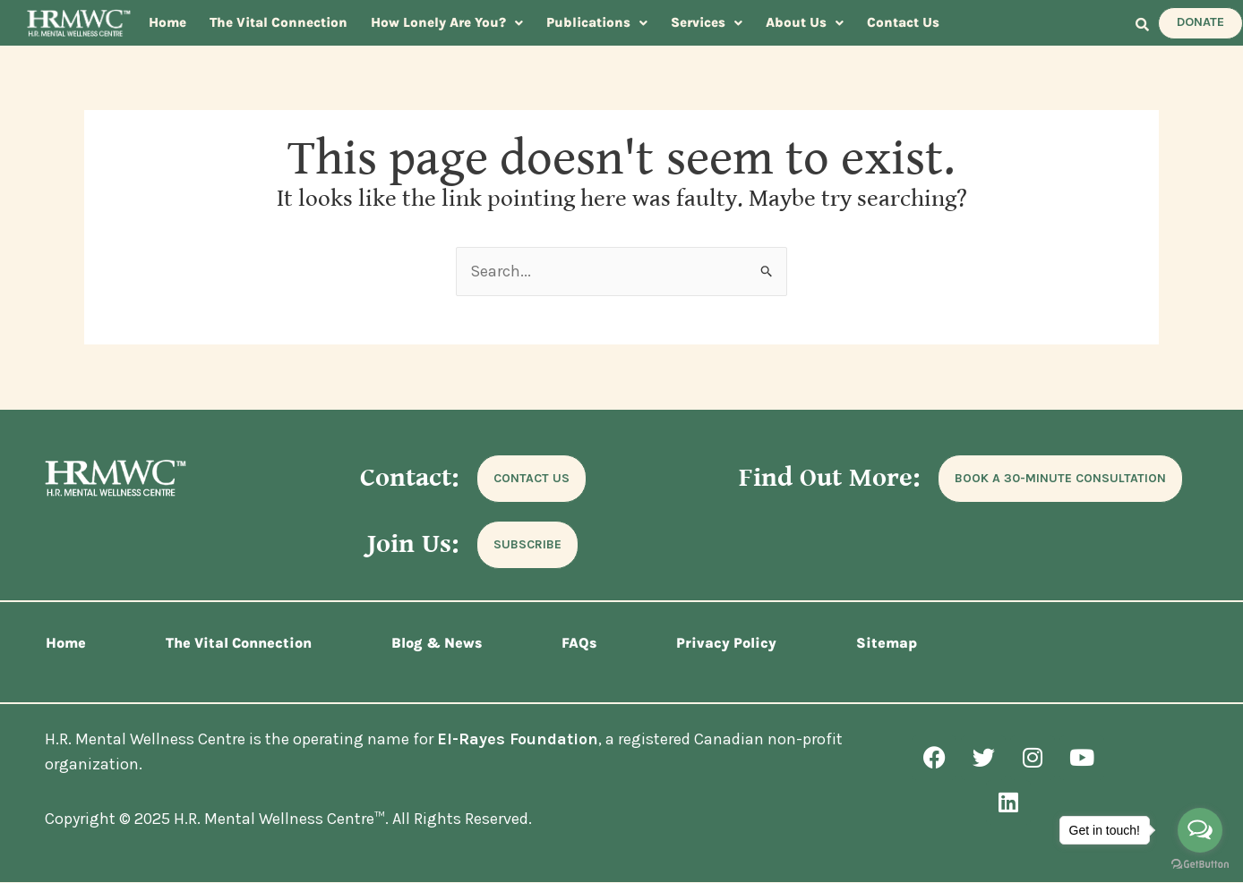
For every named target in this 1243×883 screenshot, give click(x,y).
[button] (447, 22)
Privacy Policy (726, 642)
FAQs (578, 642)
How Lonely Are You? (447, 22)
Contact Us (903, 22)
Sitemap (886, 642)
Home (167, 22)
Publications (596, 22)
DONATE (1200, 22)
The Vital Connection (278, 22)
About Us (805, 22)
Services (706, 22)
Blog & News (436, 642)
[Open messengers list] (1200, 830)
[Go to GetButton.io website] (1200, 864)
